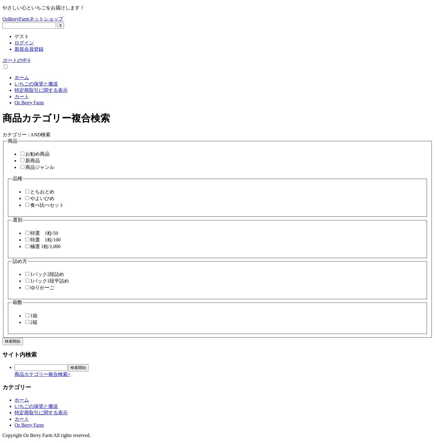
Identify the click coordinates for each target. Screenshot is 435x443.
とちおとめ (42, 191)
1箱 (33, 315)
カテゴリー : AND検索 (26, 134)
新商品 (32, 160)
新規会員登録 (29, 49)
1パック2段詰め (47, 274)
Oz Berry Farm (29, 102)
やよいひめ (42, 198)
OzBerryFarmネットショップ (32, 18)
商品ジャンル (39, 167)
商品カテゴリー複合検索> (42, 374)
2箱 (33, 322)
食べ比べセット (47, 205)
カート (21, 96)
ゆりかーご (42, 287)
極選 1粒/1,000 (45, 246)
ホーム (21, 77)
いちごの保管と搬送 (36, 83)
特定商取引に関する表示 (41, 90)
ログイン (24, 42)
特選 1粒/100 (45, 239)
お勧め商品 (37, 154)
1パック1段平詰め (49, 280)
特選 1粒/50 (44, 233)
